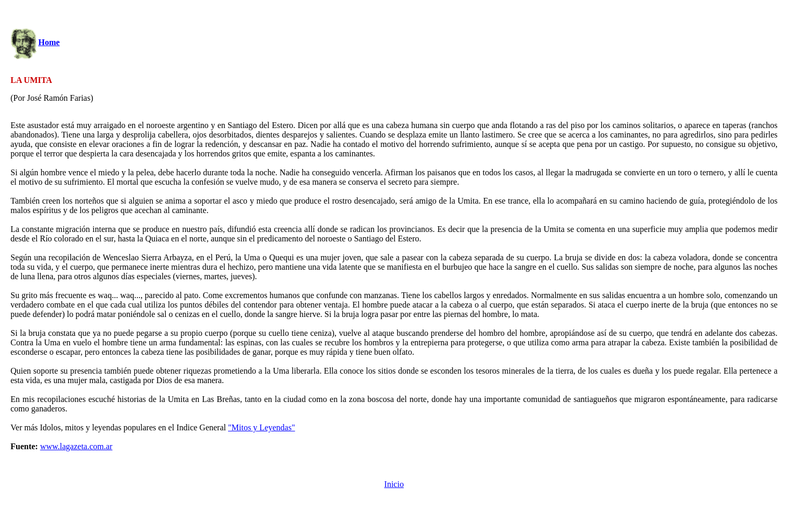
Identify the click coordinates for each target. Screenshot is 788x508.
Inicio (394, 484)
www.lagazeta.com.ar (76, 446)
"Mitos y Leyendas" (261, 427)
